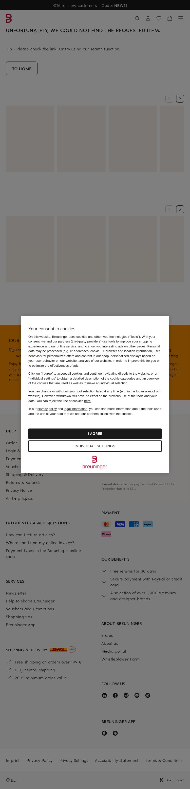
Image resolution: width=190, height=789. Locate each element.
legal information (75, 409)
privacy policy (47, 409)
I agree (95, 433)
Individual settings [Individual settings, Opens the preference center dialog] (95, 446)
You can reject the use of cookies (63, 401)
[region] (95, 394)
